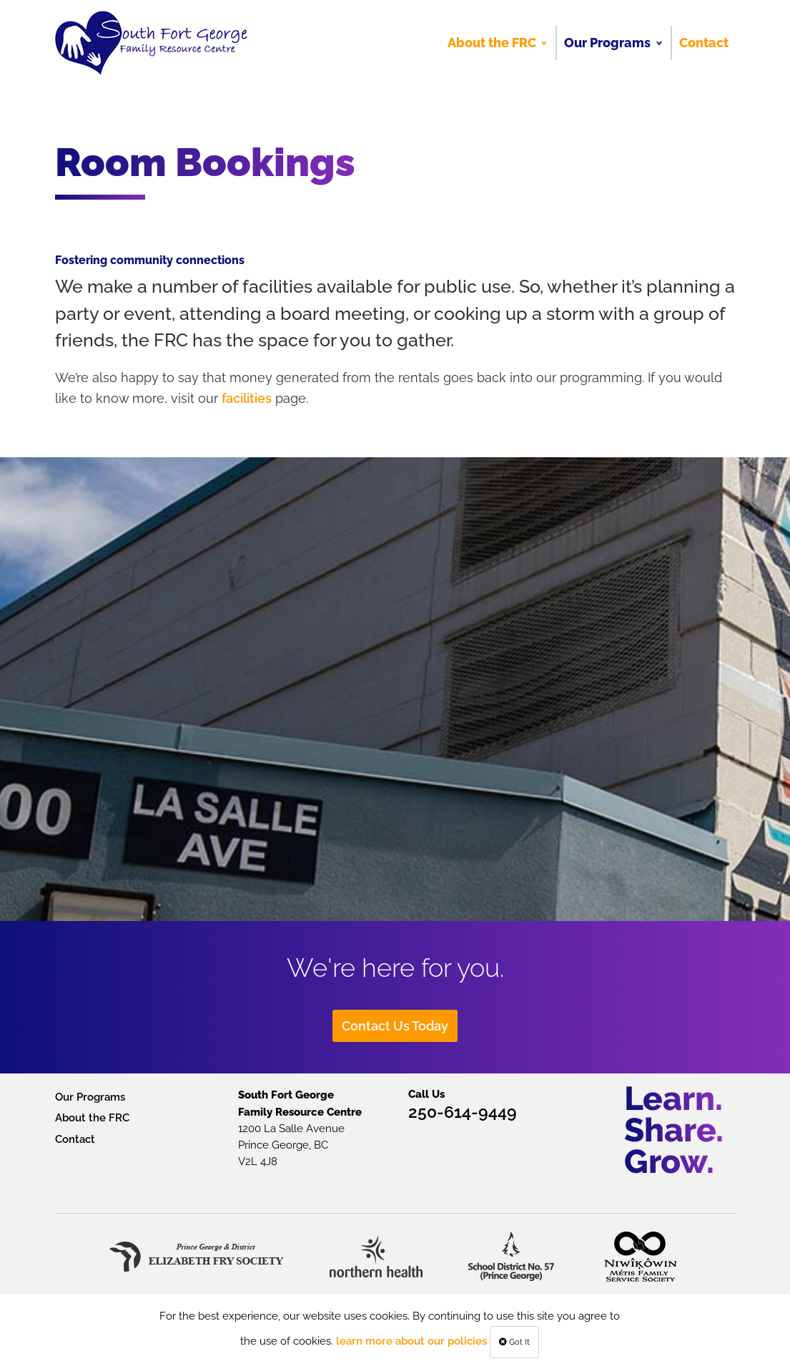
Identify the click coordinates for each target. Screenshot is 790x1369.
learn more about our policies (411, 1341)
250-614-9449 (462, 1112)
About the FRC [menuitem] (492, 42)
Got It (514, 1342)
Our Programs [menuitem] (607, 42)
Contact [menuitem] (704, 42)
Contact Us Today (395, 1025)
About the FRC (92, 1117)
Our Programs (90, 1097)
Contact (75, 1139)
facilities (247, 398)
